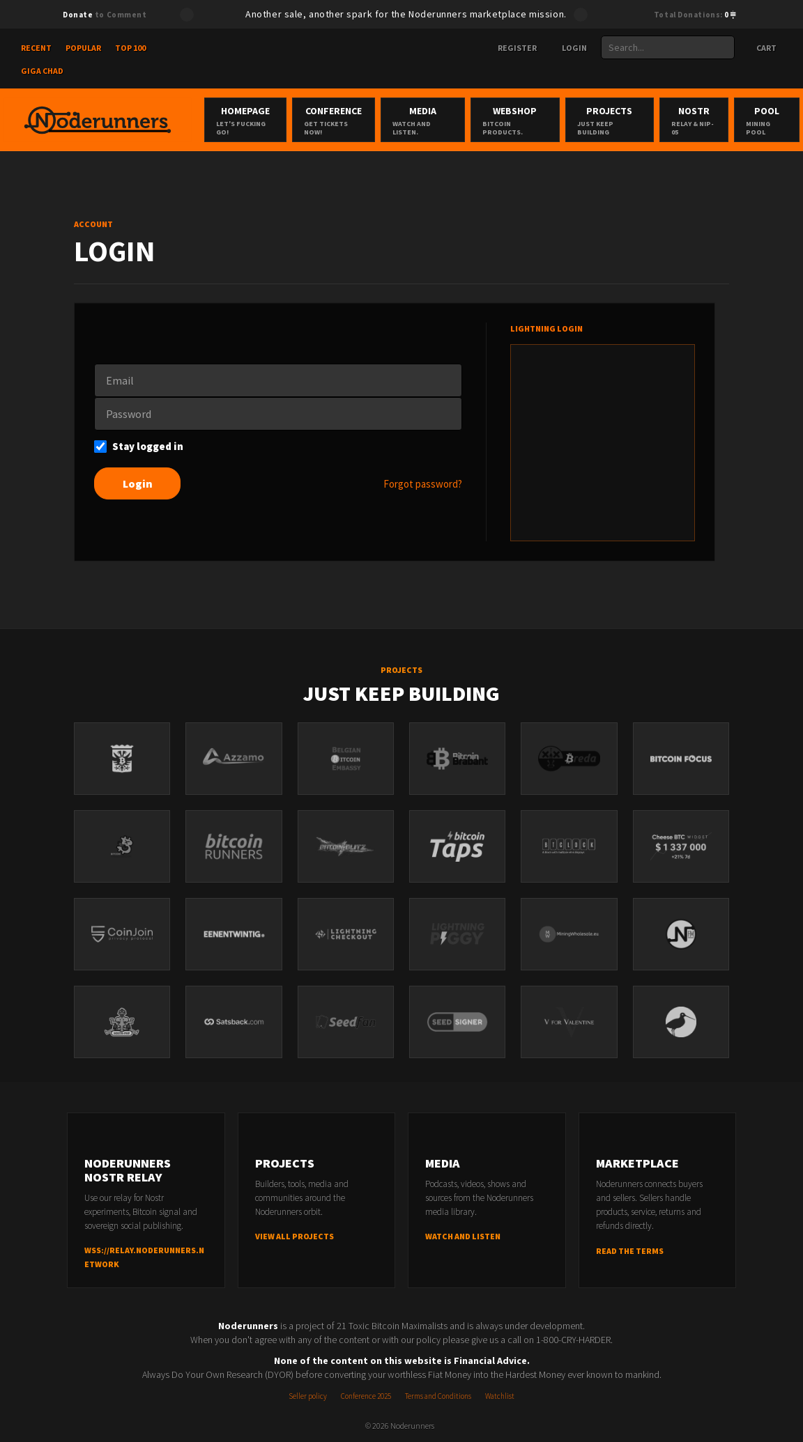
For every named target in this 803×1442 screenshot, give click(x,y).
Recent (36, 47)
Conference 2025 (366, 1396)
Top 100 (130, 47)
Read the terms (630, 1251)
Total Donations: (695, 15)
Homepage (245, 120)
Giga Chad (42, 70)
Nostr (694, 120)
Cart (760, 47)
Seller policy (308, 1396)
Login (569, 47)
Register (512, 47)
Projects (609, 120)
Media (422, 120)
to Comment (104, 15)
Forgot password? (422, 483)
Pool (767, 120)
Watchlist (499, 1396)
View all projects (294, 1237)
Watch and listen (462, 1237)
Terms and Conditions (438, 1396)
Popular (83, 47)
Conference (333, 120)
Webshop (515, 120)
